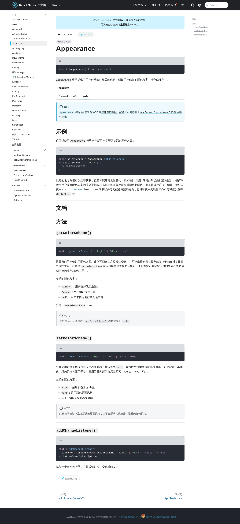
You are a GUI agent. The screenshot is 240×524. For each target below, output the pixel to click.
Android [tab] (63, 95)
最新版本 (125, 24)
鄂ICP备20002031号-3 (129, 517)
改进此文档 (69, 478)
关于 (183, 5)
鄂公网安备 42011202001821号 (161, 517)
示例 (194, 19)
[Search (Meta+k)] (216, 5)
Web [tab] (85, 95)
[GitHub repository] (192, 5)
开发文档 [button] (136, 5)
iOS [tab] (75, 95)
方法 (194, 23)
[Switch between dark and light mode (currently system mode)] (198, 5)
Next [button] (54, 5)
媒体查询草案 (109, 112)
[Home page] (59, 34)
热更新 (169, 5)
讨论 (155, 5)
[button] (28, 14)
